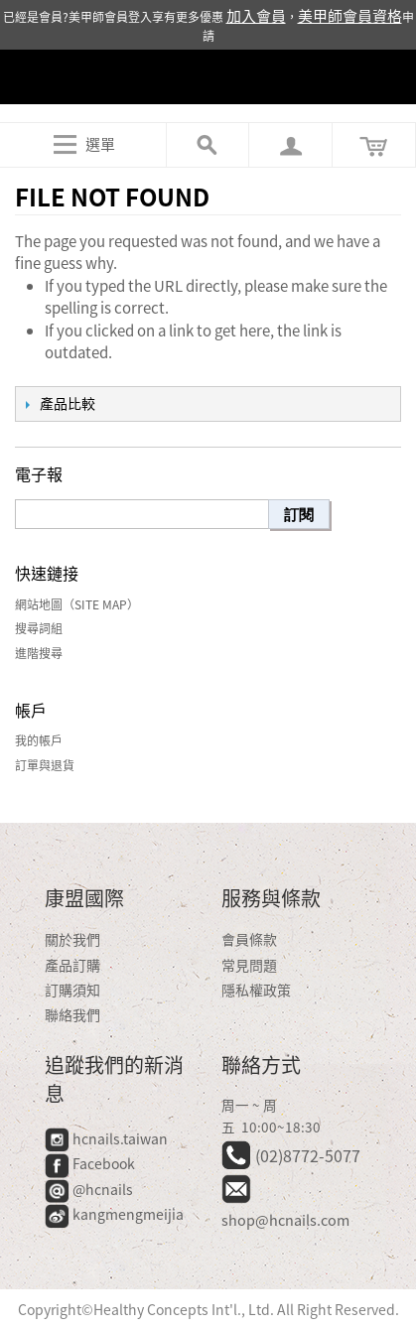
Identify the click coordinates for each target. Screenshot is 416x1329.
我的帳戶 (39, 740)
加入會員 (256, 16)
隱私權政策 (256, 989)
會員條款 (249, 939)
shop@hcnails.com (285, 1220)
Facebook (91, 1163)
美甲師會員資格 (350, 16)
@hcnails (89, 1189)
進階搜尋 (39, 653)
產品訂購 (72, 965)
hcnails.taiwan (106, 1138)
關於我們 (72, 939)
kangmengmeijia (114, 1214)
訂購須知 (72, 989)
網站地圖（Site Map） (77, 604)
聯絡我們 (72, 1014)
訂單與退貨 (44, 765)
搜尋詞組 (39, 628)
